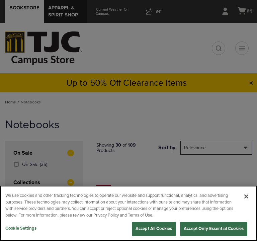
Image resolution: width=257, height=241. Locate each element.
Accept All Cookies (154, 228)
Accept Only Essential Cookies (214, 228)
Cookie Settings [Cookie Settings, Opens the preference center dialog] (20, 228)
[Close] (246, 196)
